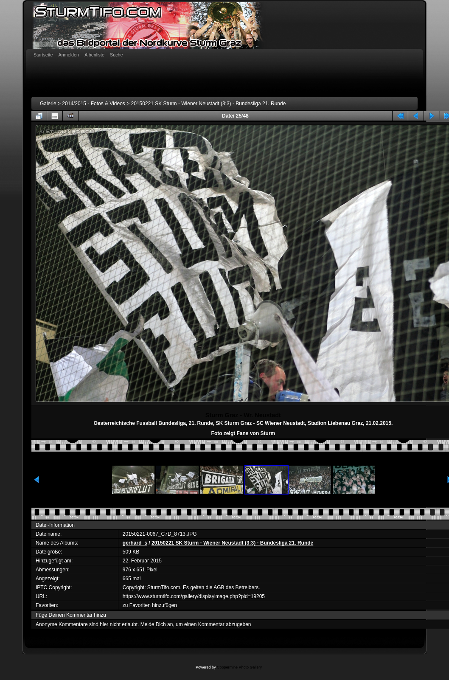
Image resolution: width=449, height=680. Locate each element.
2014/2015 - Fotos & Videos (93, 104)
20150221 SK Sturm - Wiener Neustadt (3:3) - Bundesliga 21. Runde (208, 104)
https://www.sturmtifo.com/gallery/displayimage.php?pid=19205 (194, 596)
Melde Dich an (156, 624)
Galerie (48, 104)
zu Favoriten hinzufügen (150, 605)
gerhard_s (135, 543)
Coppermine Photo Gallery (239, 667)
